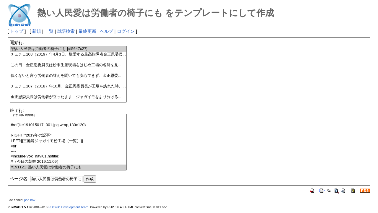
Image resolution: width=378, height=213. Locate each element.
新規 (36, 31)
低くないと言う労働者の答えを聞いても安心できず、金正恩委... (68, 76)
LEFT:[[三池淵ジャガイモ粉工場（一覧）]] (68, 141)
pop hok (29, 200)
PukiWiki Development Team (68, 207)
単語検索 (66, 31)
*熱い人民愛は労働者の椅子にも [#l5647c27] (68, 49)
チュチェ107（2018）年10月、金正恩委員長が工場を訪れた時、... (68, 86)
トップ (16, 31)
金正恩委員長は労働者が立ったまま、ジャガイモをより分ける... (68, 97)
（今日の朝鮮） (68, 115)
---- (68, 151)
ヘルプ (106, 31)
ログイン (126, 31)
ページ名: (19, 178)
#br (68, 146)
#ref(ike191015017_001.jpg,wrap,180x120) (68, 125)
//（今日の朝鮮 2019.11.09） (68, 162)
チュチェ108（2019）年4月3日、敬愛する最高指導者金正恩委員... (68, 54)
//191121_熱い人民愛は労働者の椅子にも (68, 167)
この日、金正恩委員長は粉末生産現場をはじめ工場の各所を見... (68, 65)
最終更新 (87, 31)
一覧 (49, 31)
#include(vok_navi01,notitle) (68, 156)
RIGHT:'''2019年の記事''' (68, 135)
